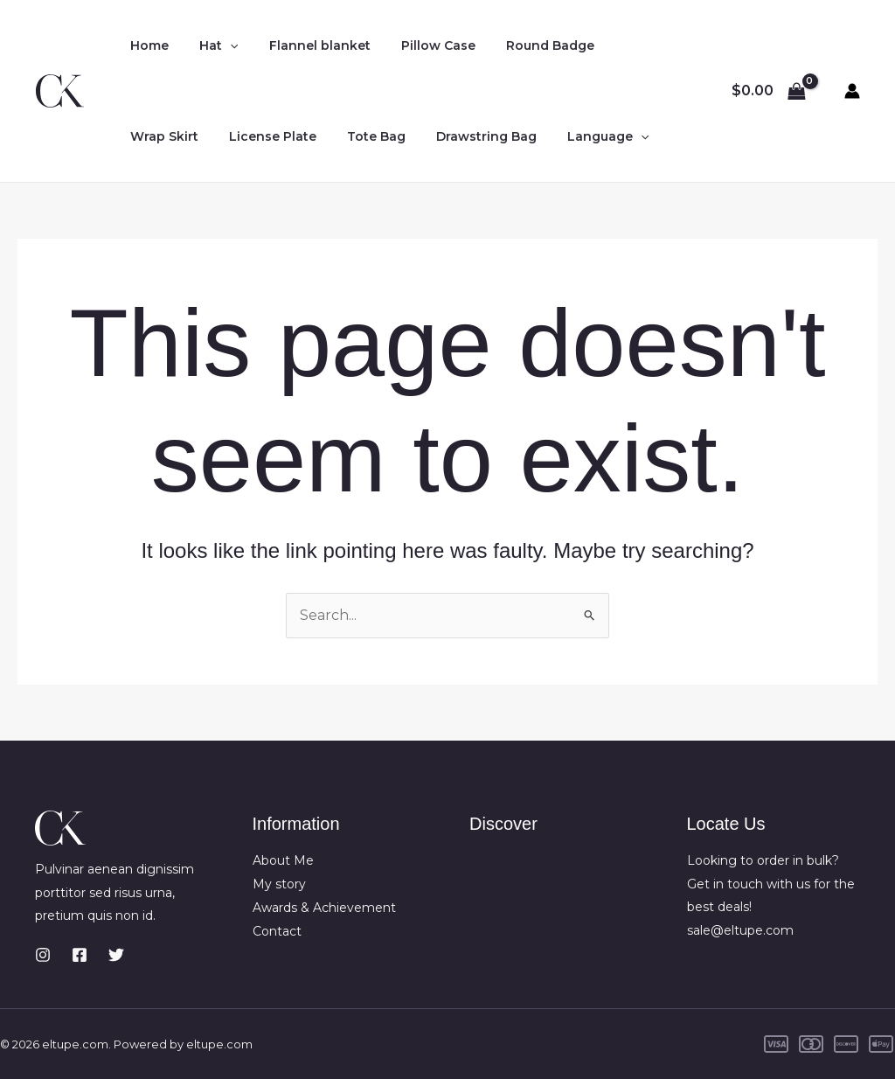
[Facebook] (79, 955)
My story (279, 884)
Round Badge (522, 45)
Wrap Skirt (162, 136)
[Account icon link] (852, 91)
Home (147, 45)
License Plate (264, 136)
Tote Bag (361, 136)
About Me (283, 860)
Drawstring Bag (465, 136)
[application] (221, 45)
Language (580, 136)
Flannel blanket (304, 45)
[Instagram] (43, 955)
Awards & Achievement (324, 907)
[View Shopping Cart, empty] (768, 90)
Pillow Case (416, 45)
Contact (277, 930)
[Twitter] (116, 955)
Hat (210, 45)
